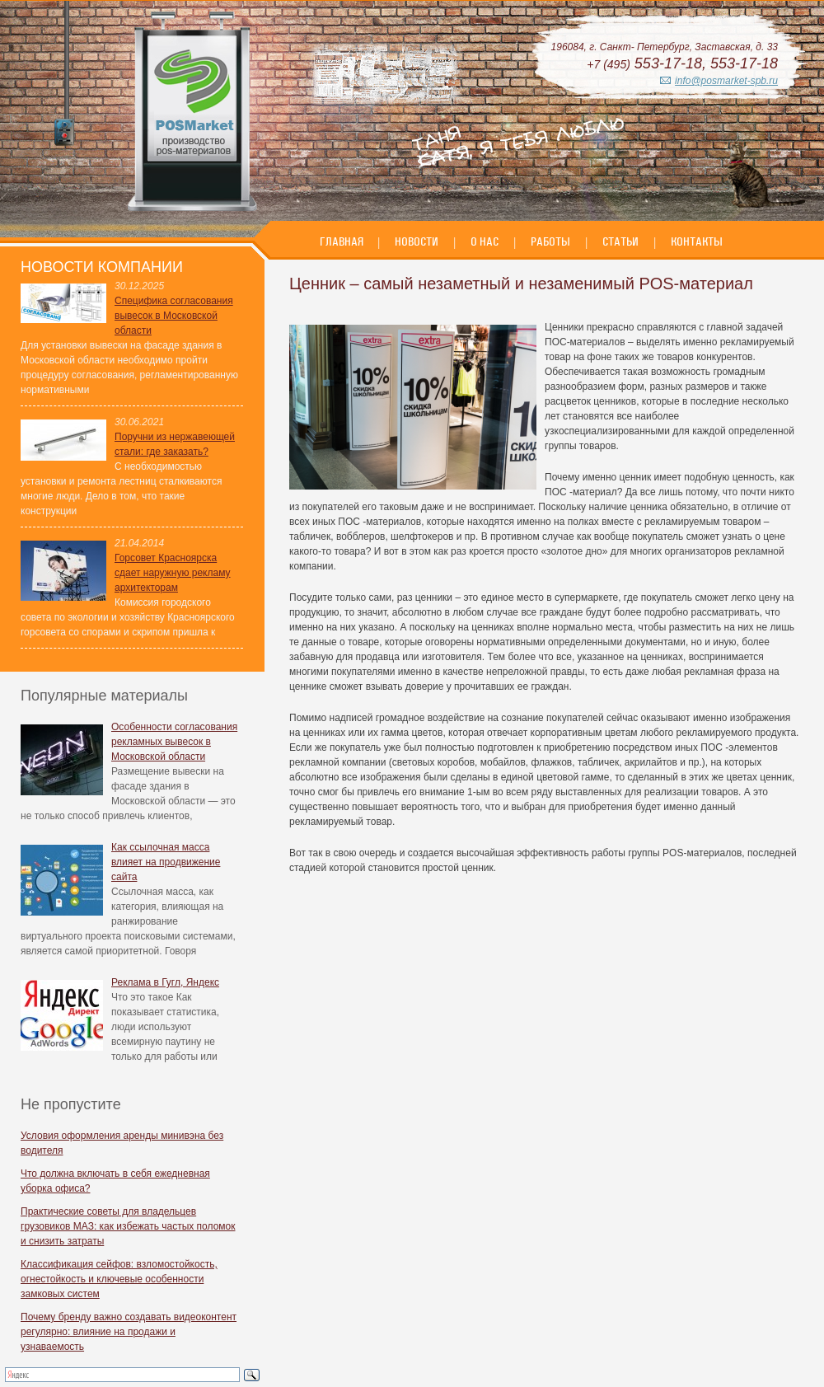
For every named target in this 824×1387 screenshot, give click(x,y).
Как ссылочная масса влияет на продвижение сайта (165, 862)
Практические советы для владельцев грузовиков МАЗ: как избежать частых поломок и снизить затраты (128, 1226)
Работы (550, 241)
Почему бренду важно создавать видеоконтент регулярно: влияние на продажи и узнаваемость (128, 1331)
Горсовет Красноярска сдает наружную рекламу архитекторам (173, 572)
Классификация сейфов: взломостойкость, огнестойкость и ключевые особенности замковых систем (119, 1279)
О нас (485, 241)
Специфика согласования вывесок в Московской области (174, 315)
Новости (416, 241)
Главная (343, 241)
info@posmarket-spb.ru (726, 81)
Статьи (620, 241)
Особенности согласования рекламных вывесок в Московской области (174, 741)
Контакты (697, 241)
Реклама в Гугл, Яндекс (165, 982)
